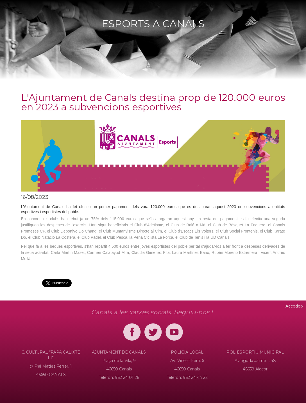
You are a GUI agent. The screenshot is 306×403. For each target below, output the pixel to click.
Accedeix (294, 306)
